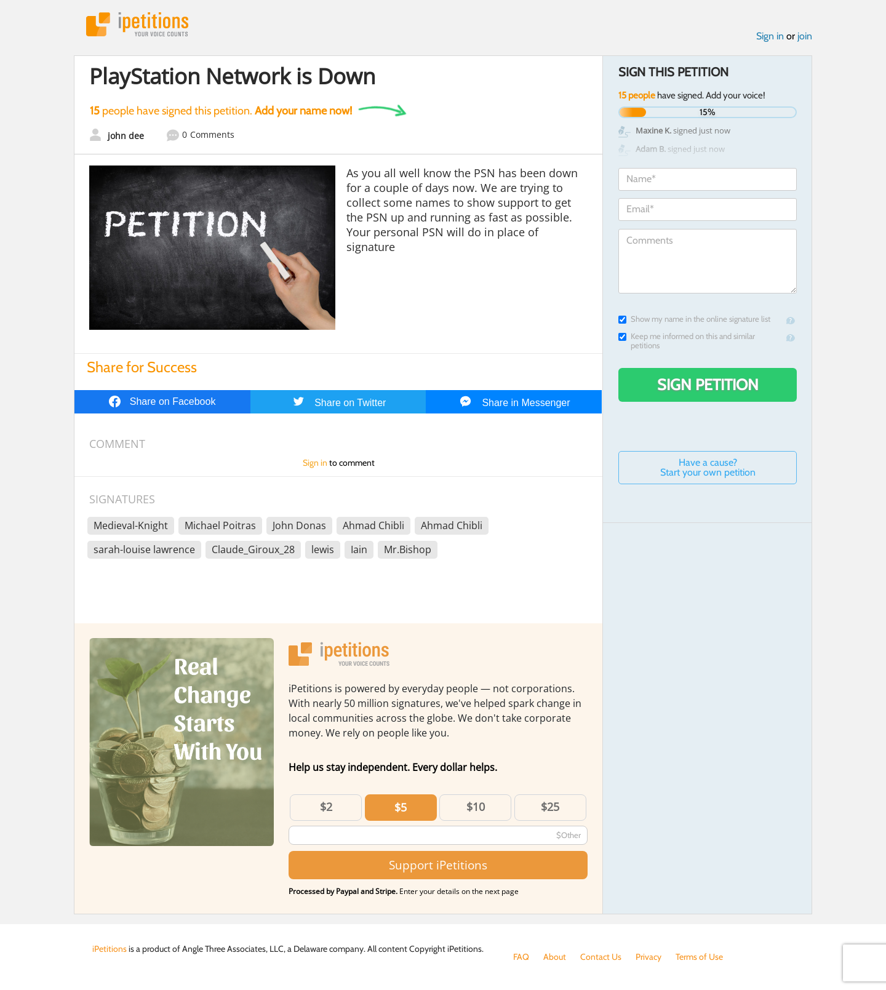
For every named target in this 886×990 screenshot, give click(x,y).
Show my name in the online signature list (694, 319)
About (554, 956)
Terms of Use (699, 956)
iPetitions (137, 24)
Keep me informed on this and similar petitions (686, 341)
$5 (400, 807)
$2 (326, 806)
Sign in (770, 36)
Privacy (648, 956)
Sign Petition (708, 384)
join (804, 36)
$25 (550, 806)
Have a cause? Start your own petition (708, 467)
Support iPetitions (438, 864)
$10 (475, 806)
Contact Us (600, 956)
